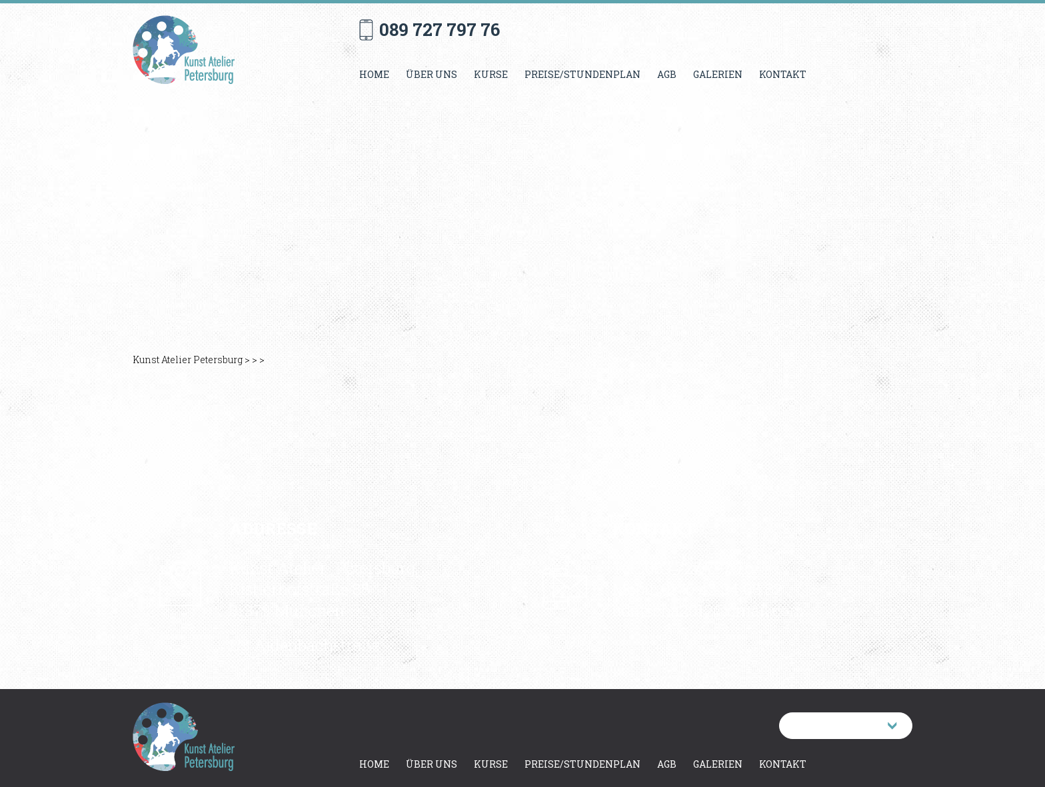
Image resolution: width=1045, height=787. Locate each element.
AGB (666, 74)
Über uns (431, 74)
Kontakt (782, 74)
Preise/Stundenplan (582, 74)
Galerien (717, 74)
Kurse (491, 74)
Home (374, 74)
